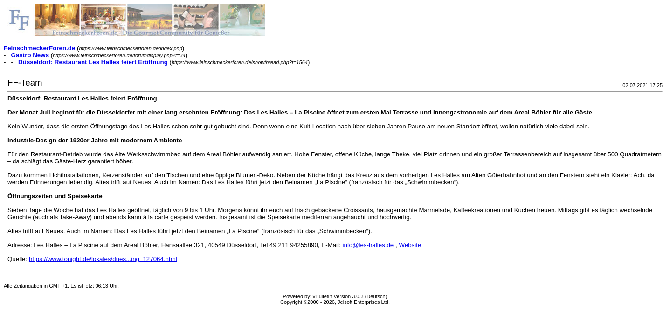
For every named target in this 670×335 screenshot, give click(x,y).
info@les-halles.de (368, 244)
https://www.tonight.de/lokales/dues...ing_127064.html (103, 258)
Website (410, 244)
